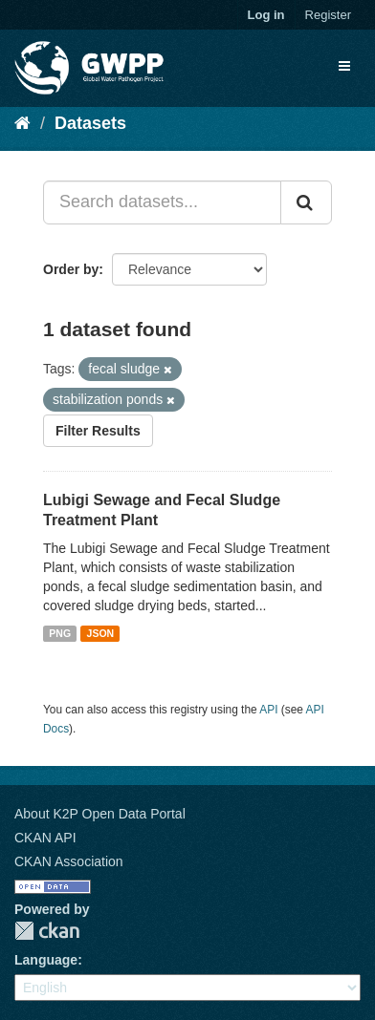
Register (328, 15)
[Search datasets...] (162, 202)
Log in (266, 15)
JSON (101, 633)
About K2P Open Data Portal (100, 813)
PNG (60, 633)
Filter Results (98, 430)
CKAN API (45, 837)
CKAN (46, 931)
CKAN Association (68, 861)
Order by (71, 269)
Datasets (90, 123)
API (268, 709)
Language (45, 959)
